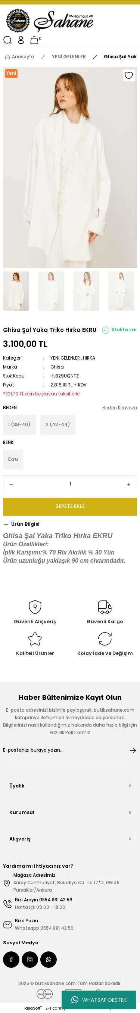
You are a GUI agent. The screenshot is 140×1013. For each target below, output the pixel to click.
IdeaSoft (33, 1008)
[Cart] (34, 39)
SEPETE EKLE (70, 506)
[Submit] (133, 750)
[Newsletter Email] (70, 750)
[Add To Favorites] (129, 75)
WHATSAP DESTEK (99, 1000)
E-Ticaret (54, 1008)
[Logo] (50, 21)
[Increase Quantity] (129, 484)
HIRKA (89, 358)
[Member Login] (20, 39)
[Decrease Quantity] (11, 484)
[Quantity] (70, 484)
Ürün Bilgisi (25, 524)
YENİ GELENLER (65, 358)
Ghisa (57, 367)
